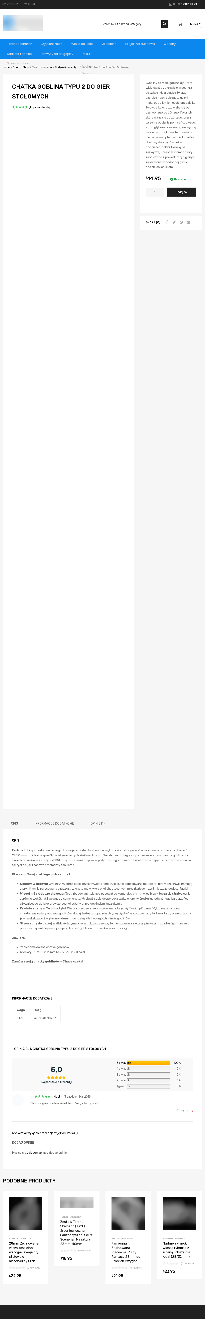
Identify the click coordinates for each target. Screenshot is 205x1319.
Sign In (185, 4)
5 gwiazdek (124, 940)
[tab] (14, 701)
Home (6, 67)
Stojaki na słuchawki (143, 44)
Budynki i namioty (65, 67)
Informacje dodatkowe (54, 701)
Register (197, 4)
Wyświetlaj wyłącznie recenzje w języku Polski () (45, 1011)
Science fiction (118, 1263)
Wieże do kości (84, 44)
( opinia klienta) (39, 107)
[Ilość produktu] (155, 192)
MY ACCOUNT (10, 4)
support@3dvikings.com (27, 1234)
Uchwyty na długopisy (57, 54)
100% (177, 940)
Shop (16, 67)
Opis (14, 701)
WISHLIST (29, 4)
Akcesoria (112, 44)
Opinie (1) (97, 701)
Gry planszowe (53, 44)
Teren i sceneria (19, 44)
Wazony (173, 44)
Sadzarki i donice (19, 54)
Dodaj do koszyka (181, 193)
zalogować (34, 1031)
